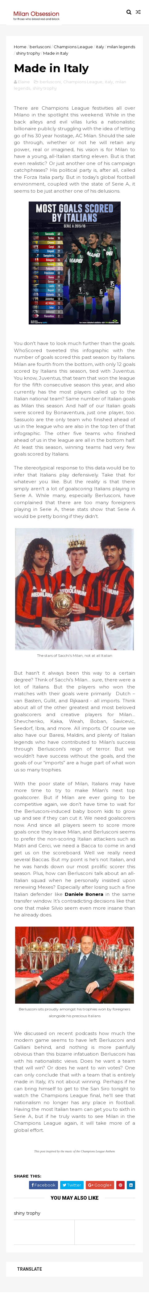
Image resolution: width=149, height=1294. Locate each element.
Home (20, 46)
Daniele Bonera (84, 894)
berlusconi (40, 46)
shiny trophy (28, 53)
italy (100, 46)
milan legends (121, 46)
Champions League (73, 46)
